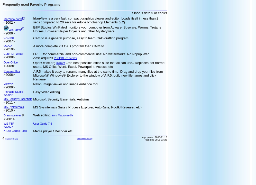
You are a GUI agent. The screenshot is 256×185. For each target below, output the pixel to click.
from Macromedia (62, 115)
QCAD (8, 45)
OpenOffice (11, 62)
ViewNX (8, 83)
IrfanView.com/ (13, 19)
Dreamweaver (12, 115)
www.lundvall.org (84, 138)
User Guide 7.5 (42, 123)
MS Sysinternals (14, 106)
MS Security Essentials (18, 98)
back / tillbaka (10, 139)
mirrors (60, 62)
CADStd (9, 37)
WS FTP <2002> (9, 125)
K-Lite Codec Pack (15, 130)
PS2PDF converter (65, 58)
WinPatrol (12, 29)
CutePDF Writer (13, 53)
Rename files (12, 71)
